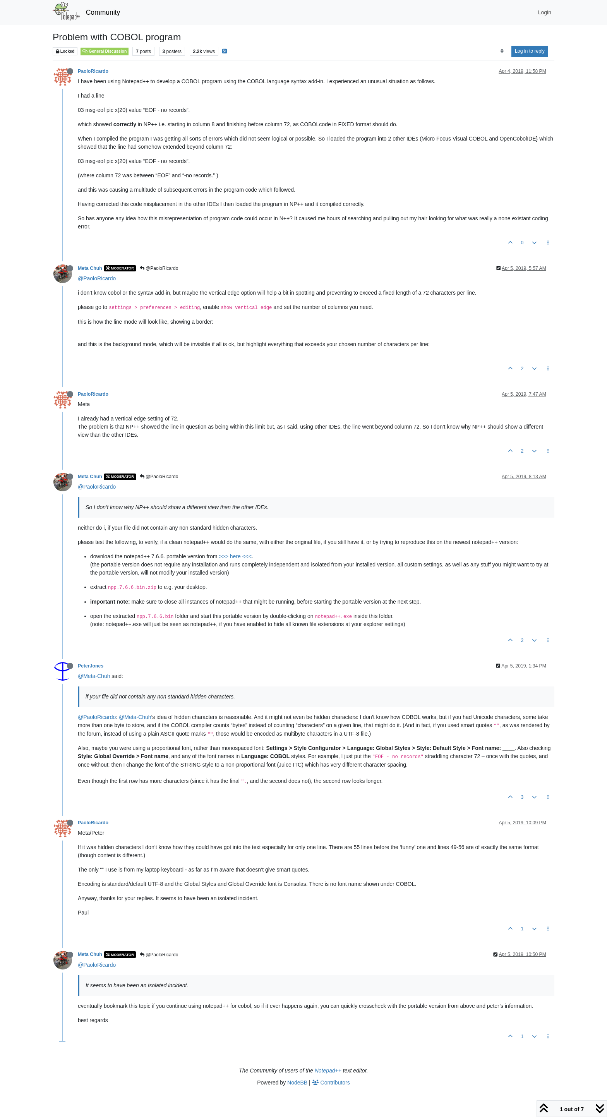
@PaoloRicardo (159, 268)
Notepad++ (328, 1070)
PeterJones (90, 666)
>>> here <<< (235, 556)
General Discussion (104, 51)
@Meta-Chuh (94, 676)
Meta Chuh (90, 268)
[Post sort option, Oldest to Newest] (502, 51)
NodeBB (297, 1082)
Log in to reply (530, 51)
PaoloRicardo (93, 71)
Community (103, 12)
